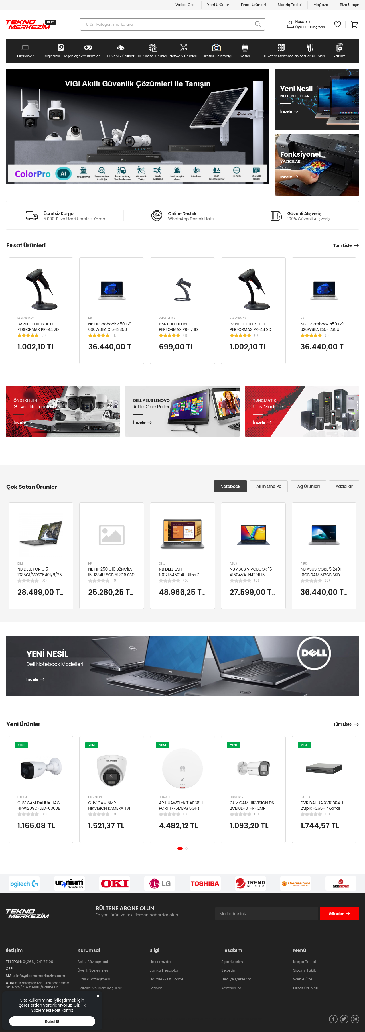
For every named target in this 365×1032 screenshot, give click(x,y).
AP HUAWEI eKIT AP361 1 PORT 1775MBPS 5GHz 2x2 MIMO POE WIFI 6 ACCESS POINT (181, 811)
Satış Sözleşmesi (93, 961)
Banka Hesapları (164, 970)
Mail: (10, 975)
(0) (44, 580)
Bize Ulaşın (349, 4)
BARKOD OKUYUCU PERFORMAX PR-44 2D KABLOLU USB (38, 329)
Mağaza (320, 4)
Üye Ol (300, 27)
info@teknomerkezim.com (40, 975)
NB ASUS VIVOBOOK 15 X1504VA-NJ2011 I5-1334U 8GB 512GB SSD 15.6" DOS (251, 577)
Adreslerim (231, 988)
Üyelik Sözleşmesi (94, 970)
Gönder (339, 914)
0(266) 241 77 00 (38, 961)
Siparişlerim (232, 961)
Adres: (12, 983)
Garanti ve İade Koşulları (100, 988)
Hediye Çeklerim (236, 979)
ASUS (233, 563)
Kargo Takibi (304, 961)
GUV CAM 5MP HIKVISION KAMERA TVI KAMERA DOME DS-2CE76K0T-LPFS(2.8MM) (110, 811)
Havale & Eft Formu (166, 979)
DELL (20, 563)
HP (90, 318)
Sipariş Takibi (290, 4)
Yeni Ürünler (218, 4)
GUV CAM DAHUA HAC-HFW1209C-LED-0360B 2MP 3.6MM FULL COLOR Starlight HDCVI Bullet (39, 811)
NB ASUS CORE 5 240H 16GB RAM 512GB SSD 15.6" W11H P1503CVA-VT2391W (322, 577)
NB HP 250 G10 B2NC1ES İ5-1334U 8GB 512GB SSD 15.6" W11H (111, 574)
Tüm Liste (342, 245)
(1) (44, 335)
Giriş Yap (317, 27)
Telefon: (14, 961)
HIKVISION (95, 797)
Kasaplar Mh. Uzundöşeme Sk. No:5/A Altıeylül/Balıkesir (37, 985)
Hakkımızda (160, 961)
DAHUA (22, 797)
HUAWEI (164, 797)
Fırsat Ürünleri (253, 4)
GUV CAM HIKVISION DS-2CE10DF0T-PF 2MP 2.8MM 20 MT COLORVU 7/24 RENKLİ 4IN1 (253, 811)
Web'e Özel (185, 4)
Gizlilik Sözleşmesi (94, 979)
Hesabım (303, 21)
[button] (180, 848)
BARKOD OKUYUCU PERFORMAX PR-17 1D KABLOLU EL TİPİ (178, 329)
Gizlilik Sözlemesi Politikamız (58, 1007)
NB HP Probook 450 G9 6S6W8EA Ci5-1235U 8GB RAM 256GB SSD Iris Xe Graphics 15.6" (111, 332)
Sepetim (229, 970)
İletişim (156, 988)
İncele (286, 111)
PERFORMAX (25, 318)
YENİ (21, 745)
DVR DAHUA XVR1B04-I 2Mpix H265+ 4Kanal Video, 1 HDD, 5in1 (322, 808)
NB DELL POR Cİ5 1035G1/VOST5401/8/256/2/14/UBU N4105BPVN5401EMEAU (50, 574)
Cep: (10, 968)
